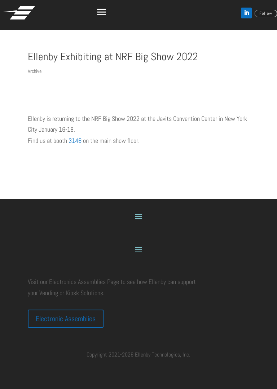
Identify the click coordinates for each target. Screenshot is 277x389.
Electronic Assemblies (66, 318)
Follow (265, 13)
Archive (34, 71)
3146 (76, 140)
